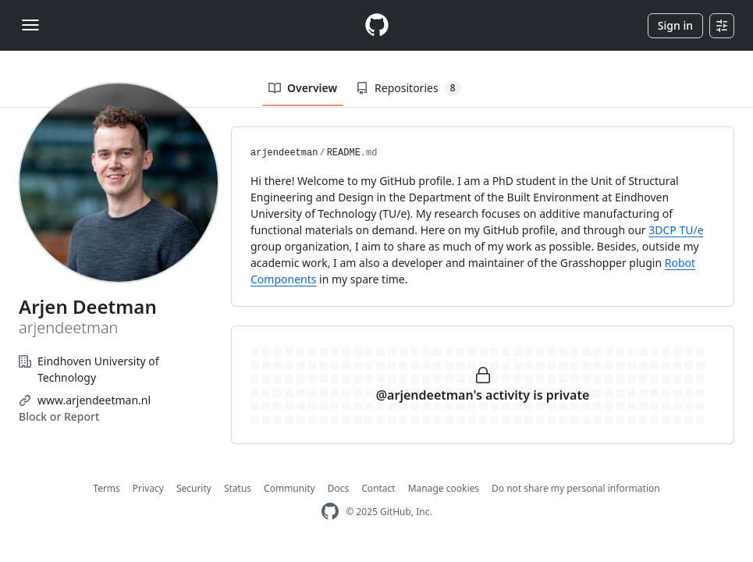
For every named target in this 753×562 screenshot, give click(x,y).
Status (237, 488)
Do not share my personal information (576, 488)
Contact (378, 488)
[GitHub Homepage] (330, 511)
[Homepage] (376, 25)
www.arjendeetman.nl (94, 400)
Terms (106, 488)
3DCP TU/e (675, 229)
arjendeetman (284, 153)
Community (289, 488)
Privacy (148, 488)
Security (193, 488)
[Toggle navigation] (30, 25)
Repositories (408, 88)
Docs (339, 488)
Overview (302, 87)
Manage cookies (443, 488)
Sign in (675, 25)
